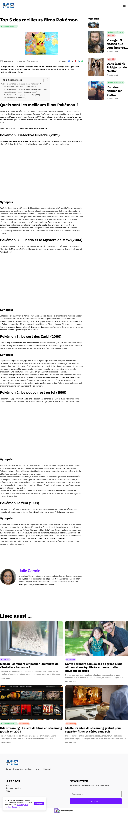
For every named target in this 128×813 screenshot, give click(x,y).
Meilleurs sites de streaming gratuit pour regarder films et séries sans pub (93, 729)
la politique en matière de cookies (16, 806)
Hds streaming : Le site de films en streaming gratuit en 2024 (31, 729)
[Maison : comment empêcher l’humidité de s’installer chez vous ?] (31, 638)
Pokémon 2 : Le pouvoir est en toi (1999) (23, 95)
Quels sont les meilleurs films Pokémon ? (22, 84)
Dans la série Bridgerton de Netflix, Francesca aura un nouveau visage (117, 67)
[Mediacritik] (8, 5)
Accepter (38, 804)
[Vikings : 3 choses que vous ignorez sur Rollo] (96, 42)
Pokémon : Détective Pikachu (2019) (21, 87)
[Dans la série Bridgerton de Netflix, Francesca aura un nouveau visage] (96, 67)
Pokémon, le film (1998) (16, 98)
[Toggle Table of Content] (44, 80)
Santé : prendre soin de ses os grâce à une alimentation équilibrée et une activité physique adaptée (93, 667)
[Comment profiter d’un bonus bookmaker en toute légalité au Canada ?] (93, 23)
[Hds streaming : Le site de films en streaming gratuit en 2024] (31, 702)
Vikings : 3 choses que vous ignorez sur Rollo (116, 44)
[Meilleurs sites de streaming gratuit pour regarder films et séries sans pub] (96, 702)
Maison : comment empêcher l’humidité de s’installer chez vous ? (29, 665)
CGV (8, 791)
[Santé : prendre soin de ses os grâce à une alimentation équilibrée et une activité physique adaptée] (96, 638)
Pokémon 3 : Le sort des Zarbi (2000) (22, 92)
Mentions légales (13, 788)
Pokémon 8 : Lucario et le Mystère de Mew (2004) (27, 89)
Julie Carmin (9, 61)
